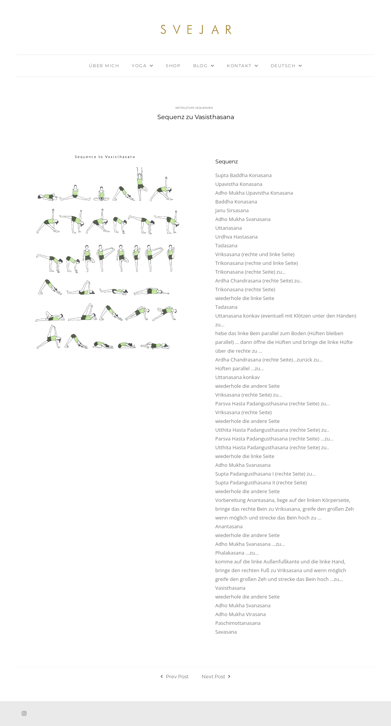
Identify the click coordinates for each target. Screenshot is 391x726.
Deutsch (283, 65)
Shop (173, 65)
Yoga (139, 65)
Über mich (104, 65)
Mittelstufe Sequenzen (194, 107)
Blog (200, 65)
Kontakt (239, 65)
